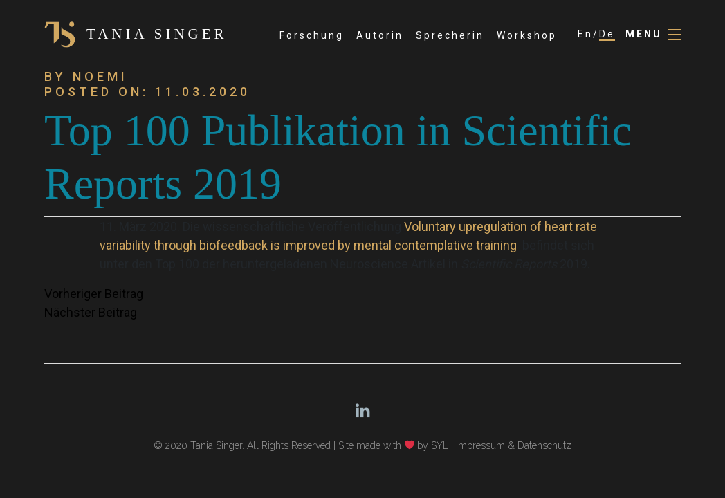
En (585, 33)
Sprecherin (450, 35)
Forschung (311, 35)
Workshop (527, 35)
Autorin (379, 35)
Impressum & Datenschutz (513, 445)
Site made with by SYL (393, 445)
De (607, 33)
